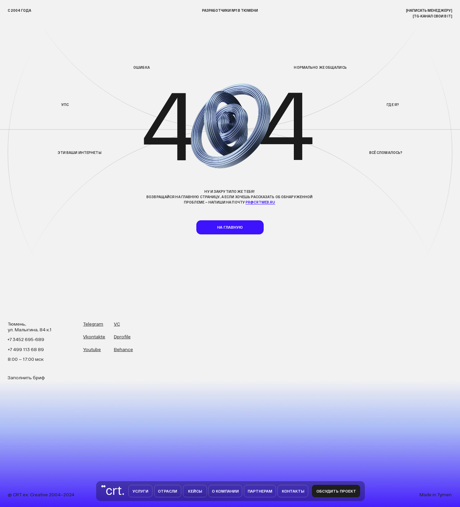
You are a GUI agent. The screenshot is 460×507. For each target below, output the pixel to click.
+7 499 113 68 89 (26, 349)
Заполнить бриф (26, 377)
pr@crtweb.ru (260, 202)
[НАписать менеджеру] (429, 10)
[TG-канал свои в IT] (432, 16)
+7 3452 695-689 (25, 339)
